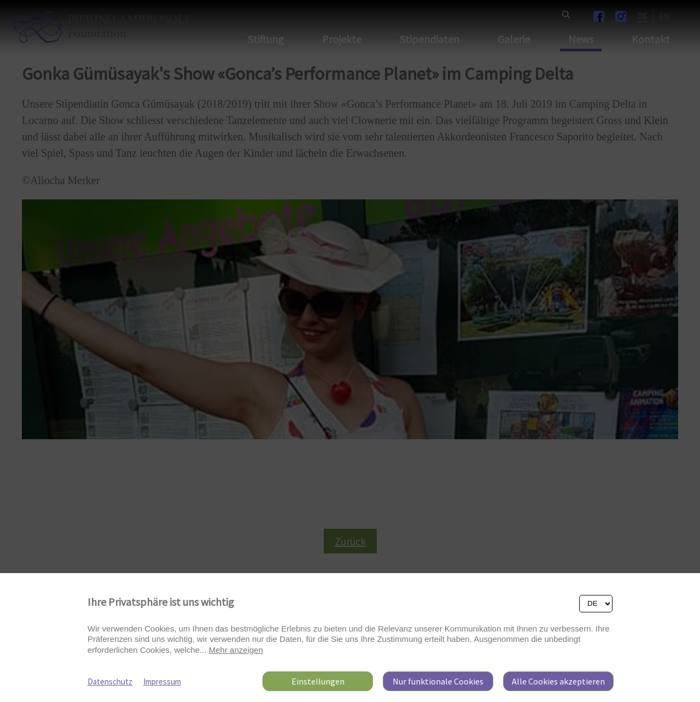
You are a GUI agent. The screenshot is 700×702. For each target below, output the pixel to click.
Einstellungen (318, 681)
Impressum (162, 681)
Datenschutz (110, 681)
